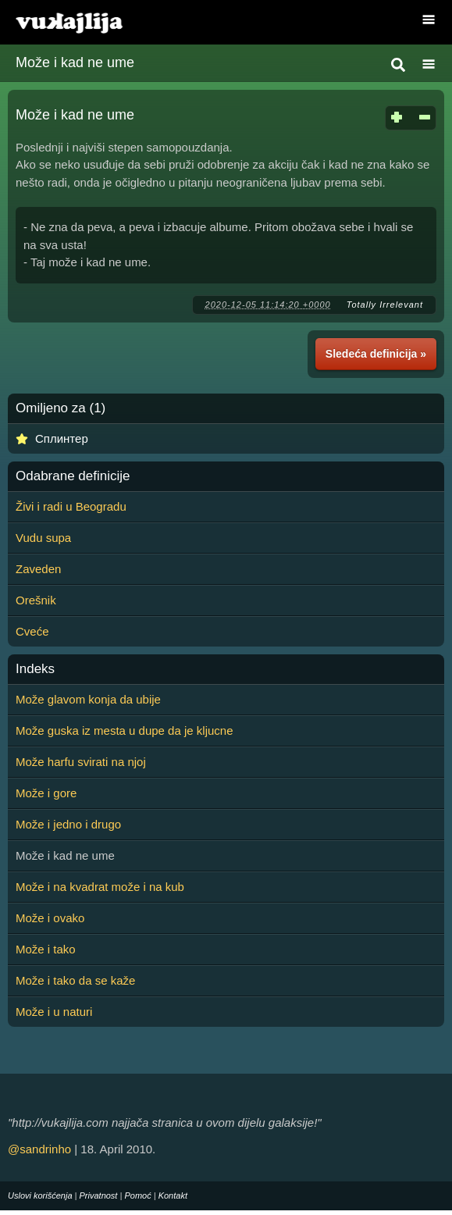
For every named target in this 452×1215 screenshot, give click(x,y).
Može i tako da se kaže (75, 980)
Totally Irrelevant (385, 304)
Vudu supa (43, 537)
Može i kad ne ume (75, 62)
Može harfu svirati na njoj (81, 761)
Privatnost (99, 1195)
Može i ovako (50, 918)
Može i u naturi (54, 1011)
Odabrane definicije (73, 476)
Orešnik (36, 600)
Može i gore (46, 793)
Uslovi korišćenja (40, 1195)
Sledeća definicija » (376, 353)
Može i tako (46, 949)
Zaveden (38, 568)
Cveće (32, 631)
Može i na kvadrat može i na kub (100, 886)
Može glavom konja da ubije (88, 699)
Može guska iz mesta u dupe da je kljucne (124, 730)
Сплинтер (61, 438)
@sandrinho (39, 1149)
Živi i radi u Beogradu (71, 506)
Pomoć (137, 1195)
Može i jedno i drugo (68, 824)
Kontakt (172, 1195)
